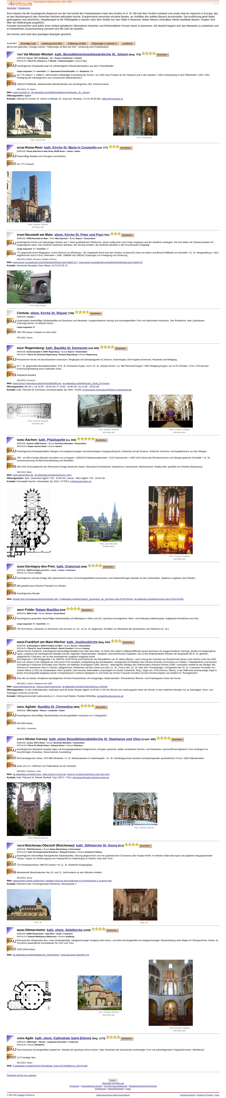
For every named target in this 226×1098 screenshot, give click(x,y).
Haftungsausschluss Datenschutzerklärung (113, 1095)
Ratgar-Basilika (47, 609)
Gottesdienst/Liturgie (91, 1086)
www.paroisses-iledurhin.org (75, 954)
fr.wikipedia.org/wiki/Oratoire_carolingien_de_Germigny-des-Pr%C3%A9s (96, 599)
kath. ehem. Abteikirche (65, 930)
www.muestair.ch (21, 92)
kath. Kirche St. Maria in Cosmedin (70, 147)
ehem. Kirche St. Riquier (49, 313)
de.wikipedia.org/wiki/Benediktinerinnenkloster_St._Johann (60, 92)
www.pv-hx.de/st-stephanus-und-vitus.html (88, 774)
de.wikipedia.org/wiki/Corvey (27, 774)
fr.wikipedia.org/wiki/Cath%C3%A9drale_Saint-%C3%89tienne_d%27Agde (50, 1065)
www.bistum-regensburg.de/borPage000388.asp (37, 383)
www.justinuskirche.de (24, 686)
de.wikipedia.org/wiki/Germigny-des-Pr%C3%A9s (159, 599)
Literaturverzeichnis (187, 1095)
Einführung (100, 1088)
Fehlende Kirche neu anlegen (21, 1075)
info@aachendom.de (80, 481)
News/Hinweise (115, 1088)
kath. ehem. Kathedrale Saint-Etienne (63, 1038)
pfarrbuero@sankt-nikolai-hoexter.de (90, 777)
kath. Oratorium (69, 566)
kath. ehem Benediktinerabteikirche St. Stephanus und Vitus (95, 739)
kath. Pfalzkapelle (52, 440)
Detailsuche (24, 8)
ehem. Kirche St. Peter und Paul (78, 234)
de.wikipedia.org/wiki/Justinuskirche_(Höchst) (85, 686)
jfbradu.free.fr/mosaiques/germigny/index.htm (35, 599)
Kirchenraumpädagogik (115, 1086)
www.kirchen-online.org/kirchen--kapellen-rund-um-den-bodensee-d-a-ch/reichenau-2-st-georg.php (62, 880)
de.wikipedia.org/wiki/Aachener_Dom (53, 475)
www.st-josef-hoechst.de (48, 686)
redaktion (21, 1095)
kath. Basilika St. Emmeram (67, 348)
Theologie (74, 1086)
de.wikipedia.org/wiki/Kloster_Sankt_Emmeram (86, 383)
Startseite (11, 8)
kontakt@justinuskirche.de (110, 696)
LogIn (216, 3)
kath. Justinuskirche (82, 642)
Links (128, 1088)
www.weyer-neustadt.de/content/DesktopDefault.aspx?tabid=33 (110, 262)
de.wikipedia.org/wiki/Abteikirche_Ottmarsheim (36, 954)
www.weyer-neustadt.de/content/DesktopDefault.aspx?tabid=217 (45, 262)
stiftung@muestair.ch (112, 98)
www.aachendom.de (23, 475)
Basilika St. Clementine (55, 707)
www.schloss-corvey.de (54, 774)
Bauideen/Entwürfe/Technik (143, 1086)
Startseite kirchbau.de (113, 1083)
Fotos (217, 1095)
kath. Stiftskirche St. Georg (96, 845)
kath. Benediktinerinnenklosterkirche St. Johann (91, 54)
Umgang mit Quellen (205, 1095)
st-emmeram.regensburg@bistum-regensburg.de (107, 389)
